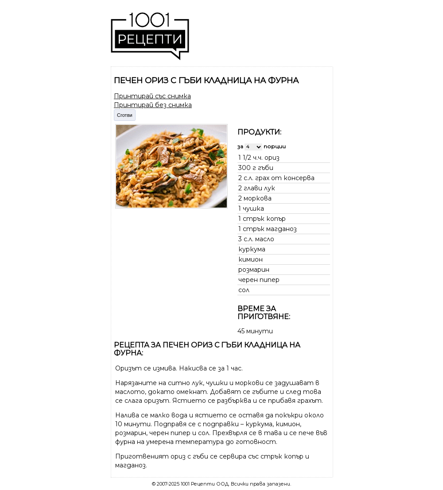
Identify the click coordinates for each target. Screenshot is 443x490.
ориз (272, 158)
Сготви (124, 115)
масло (264, 239)
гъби (265, 168)
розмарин (253, 270)
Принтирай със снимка (152, 96)
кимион (250, 259)
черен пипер (259, 280)
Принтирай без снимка (153, 105)
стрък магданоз (270, 229)
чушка (253, 208)
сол (243, 290)
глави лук (259, 188)
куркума (251, 249)
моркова (258, 198)
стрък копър (264, 219)
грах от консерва (285, 178)
